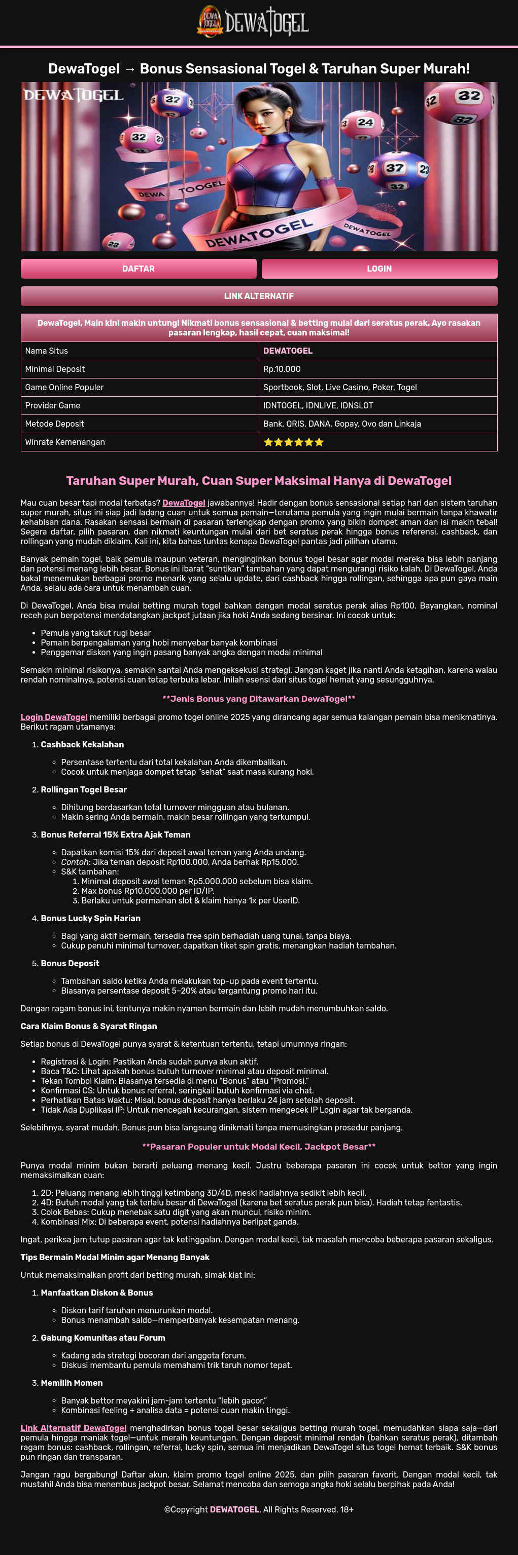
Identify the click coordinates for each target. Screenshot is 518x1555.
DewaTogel (183, 503)
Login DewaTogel (54, 717)
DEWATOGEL (234, 1509)
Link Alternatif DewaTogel (74, 1428)
